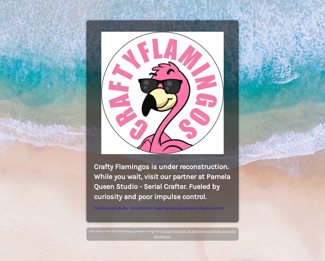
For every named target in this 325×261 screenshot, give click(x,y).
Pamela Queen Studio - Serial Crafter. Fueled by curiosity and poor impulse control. (159, 208)
